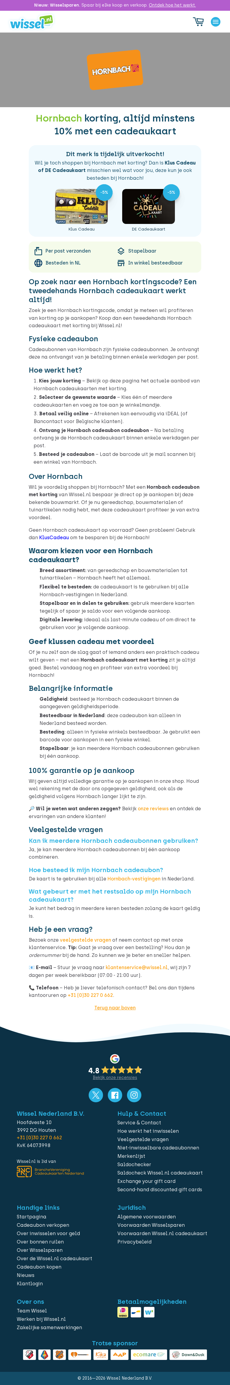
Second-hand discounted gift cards (159, 1189)
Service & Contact (139, 1123)
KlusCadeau (54, 537)
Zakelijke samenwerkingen (49, 1327)
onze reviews (153, 808)
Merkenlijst (131, 1156)
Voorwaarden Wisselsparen (151, 1225)
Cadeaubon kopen (39, 1267)
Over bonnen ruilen (40, 1242)
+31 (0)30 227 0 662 (90, 995)
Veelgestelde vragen (143, 1139)
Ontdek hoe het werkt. (172, 5)
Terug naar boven (115, 1008)
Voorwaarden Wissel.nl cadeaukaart (162, 1233)
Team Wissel (32, 1311)
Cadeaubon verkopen (43, 1225)
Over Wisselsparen (40, 1250)
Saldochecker (134, 1164)
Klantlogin (30, 1283)
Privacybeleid (134, 1242)
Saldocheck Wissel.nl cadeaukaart (160, 1173)
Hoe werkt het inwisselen (148, 1131)
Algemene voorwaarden (146, 1217)
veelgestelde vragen (85, 940)
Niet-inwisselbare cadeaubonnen (158, 1148)
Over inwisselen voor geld (48, 1233)
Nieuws (25, 1275)
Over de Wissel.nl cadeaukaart (54, 1258)
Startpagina (31, 1217)
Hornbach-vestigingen (134, 879)
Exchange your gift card (146, 1181)
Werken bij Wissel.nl (41, 1319)
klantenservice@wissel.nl (137, 967)
